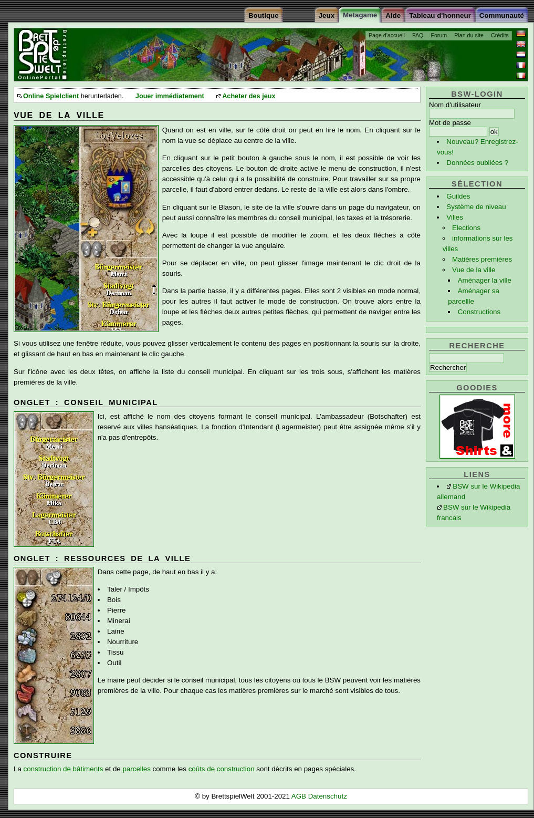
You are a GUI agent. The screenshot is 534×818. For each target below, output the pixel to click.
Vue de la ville (474, 270)
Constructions (479, 312)
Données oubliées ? (477, 163)
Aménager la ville (484, 280)
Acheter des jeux (248, 96)
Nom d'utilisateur (455, 105)
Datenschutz (327, 796)
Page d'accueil (387, 35)
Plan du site (469, 35)
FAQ (417, 35)
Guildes (458, 196)
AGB (299, 796)
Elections (466, 228)
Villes (454, 217)
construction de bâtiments (63, 769)
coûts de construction (222, 769)
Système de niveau (476, 207)
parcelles (136, 769)
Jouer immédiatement (169, 96)
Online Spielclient (51, 96)
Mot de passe (450, 123)
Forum (439, 35)
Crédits (500, 35)
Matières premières (482, 259)
